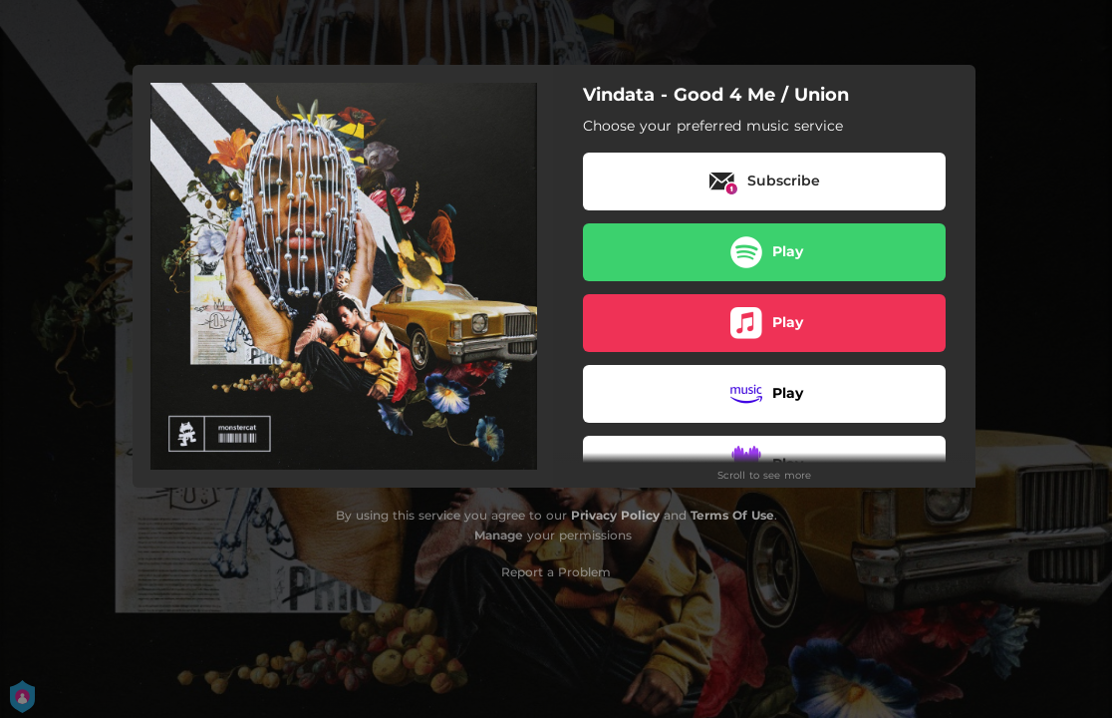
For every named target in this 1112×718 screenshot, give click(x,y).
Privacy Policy (615, 515)
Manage (498, 535)
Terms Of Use (732, 515)
